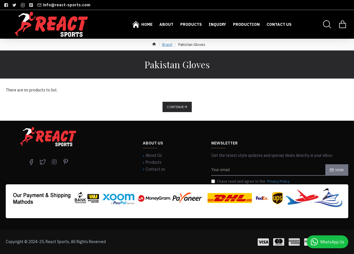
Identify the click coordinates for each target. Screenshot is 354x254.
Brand (167, 44)
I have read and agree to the (250, 181)
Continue (175, 107)
